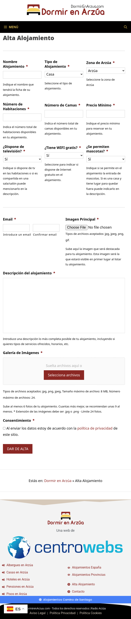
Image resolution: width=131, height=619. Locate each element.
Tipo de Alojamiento (57, 63)
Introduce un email (16, 234)
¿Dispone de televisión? (14, 148)
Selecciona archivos (64, 375)
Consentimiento (18, 420)
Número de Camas (62, 105)
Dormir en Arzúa (58, 480)
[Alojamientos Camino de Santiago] (65, 599)
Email (9, 219)
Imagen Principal (82, 219)
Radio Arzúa (98, 608)
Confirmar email (45, 234)
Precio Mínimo (100, 105)
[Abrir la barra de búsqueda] (125, 27)
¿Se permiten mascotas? (97, 148)
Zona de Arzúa (100, 62)
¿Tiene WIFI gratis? (63, 147)
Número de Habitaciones (16, 106)
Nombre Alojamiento (15, 63)
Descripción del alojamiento (29, 273)
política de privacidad (95, 428)
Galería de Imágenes (22, 352)
